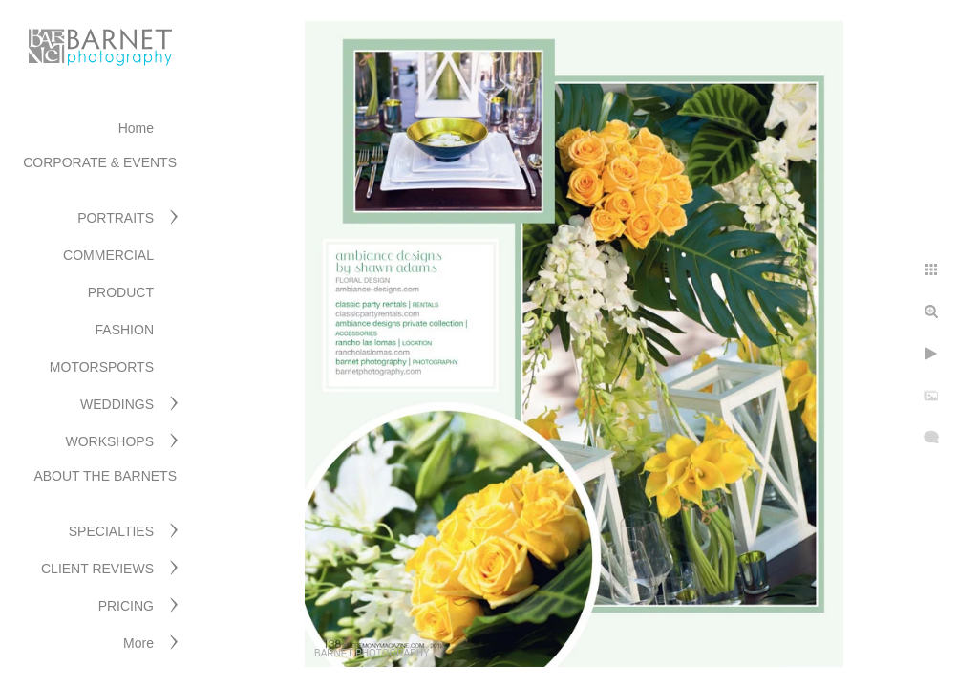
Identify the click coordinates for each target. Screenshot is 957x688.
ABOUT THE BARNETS (105, 476)
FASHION (125, 329)
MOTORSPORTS (102, 367)
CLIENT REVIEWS (97, 568)
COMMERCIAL (108, 255)
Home (136, 128)
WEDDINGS (117, 404)
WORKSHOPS (109, 441)
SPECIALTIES (111, 531)
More (138, 643)
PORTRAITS (115, 218)
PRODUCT (121, 292)
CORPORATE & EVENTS (100, 162)
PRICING (126, 605)
